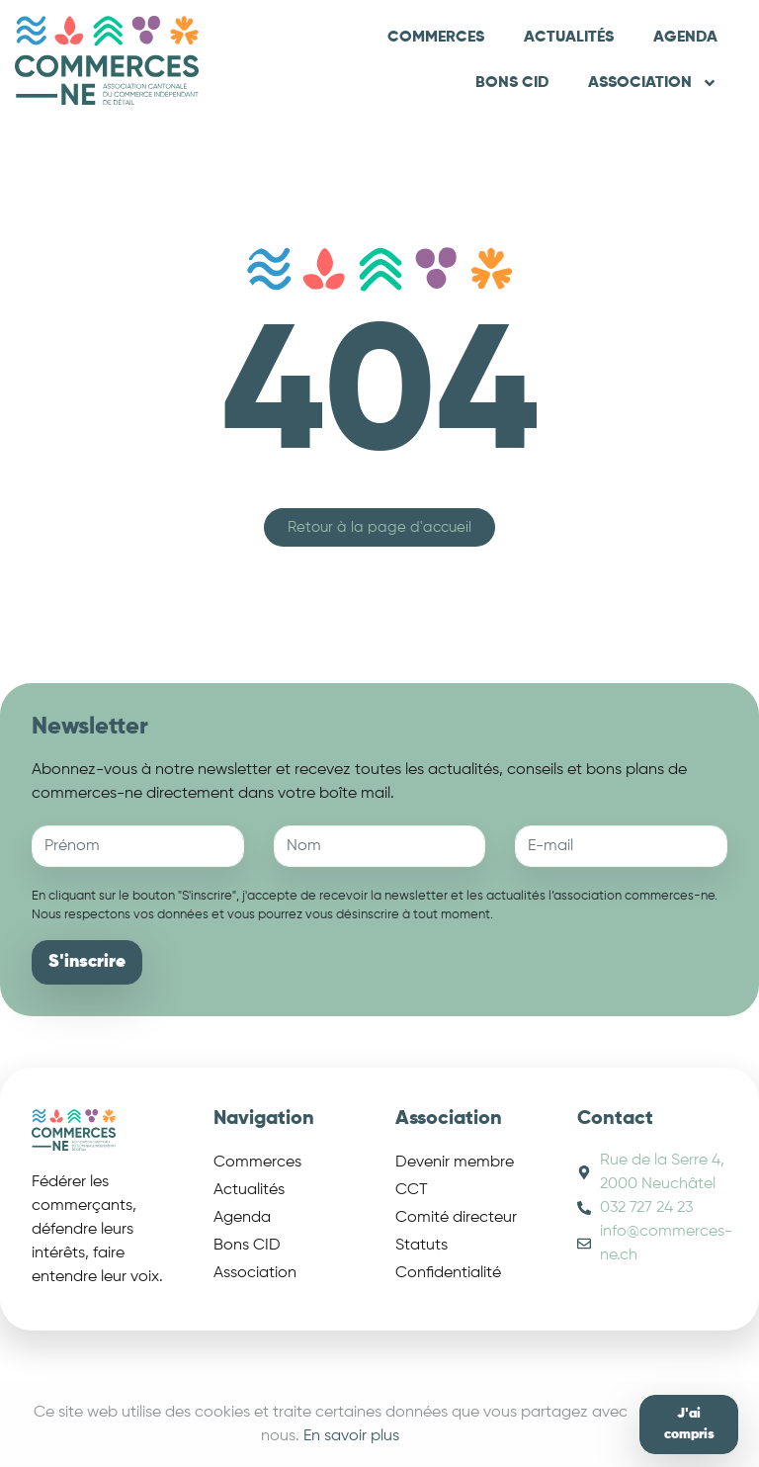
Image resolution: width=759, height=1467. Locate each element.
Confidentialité (448, 1273)
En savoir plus (351, 1436)
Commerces (435, 37)
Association (652, 83)
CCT (411, 1190)
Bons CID (511, 83)
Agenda (685, 37)
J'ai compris (689, 1424)
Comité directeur (456, 1218)
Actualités (569, 37)
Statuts (421, 1245)
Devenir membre (454, 1162)
